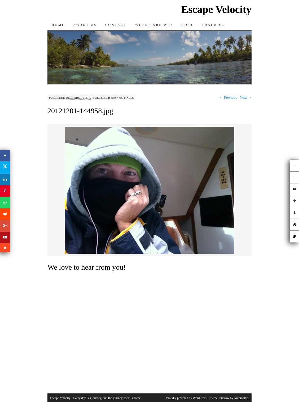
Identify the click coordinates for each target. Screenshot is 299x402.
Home (58, 25)
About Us (85, 25)
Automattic (241, 398)
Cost (187, 25)
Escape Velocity (216, 9)
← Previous (228, 98)
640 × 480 (117, 97)
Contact (116, 25)
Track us (213, 25)
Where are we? (154, 25)
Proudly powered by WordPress (186, 398)
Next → (246, 98)
